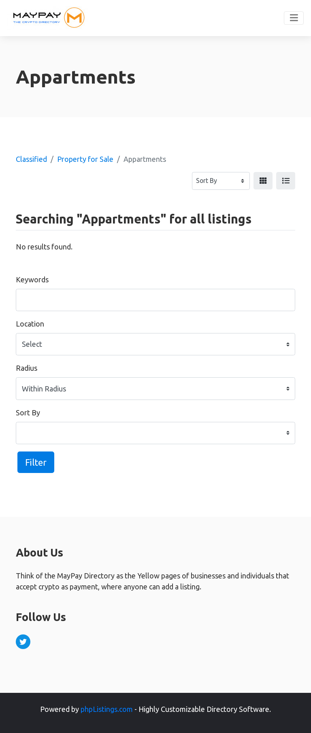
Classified (31, 159)
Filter (36, 462)
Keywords (32, 279)
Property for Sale (85, 159)
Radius (26, 368)
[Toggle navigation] (294, 18)
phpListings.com (107, 709)
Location (30, 324)
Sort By (28, 412)
